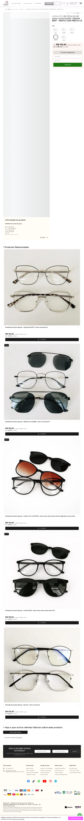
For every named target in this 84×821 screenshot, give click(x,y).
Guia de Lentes (73, 773)
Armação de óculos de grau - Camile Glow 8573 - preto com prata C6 (26, 329)
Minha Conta (58, 771)
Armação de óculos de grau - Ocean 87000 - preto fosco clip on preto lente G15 (30, 615)
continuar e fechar (75, 818)
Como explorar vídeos (75, 778)
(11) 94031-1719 (9, 774)
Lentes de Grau (45, 771)
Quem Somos (29, 773)
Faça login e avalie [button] (15, 737)
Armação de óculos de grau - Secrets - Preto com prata (22, 711)
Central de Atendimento (61, 780)
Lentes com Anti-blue (45, 775)
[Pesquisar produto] (60, 3)
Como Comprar (30, 775)
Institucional (29, 771)
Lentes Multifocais (45, 778)
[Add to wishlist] (81, 13)
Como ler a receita (74, 775)
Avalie (77, 13)
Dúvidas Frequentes (60, 773)
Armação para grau (13, 9)
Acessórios (38, 3)
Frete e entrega (59, 778)
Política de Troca (59, 775)
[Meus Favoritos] (64, 3)
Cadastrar (74, 757)
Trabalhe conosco (31, 780)
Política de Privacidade (32, 778)
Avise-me (68, 65)
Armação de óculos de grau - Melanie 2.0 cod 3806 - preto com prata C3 (27, 424)
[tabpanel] (7, 210)
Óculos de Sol (27, 3)
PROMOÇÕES (49, 3)
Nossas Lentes (44, 780)
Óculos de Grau (16, 3)
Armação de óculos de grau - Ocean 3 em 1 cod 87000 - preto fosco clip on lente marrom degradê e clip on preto (40, 520)
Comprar (43, 341)
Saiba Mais (72, 771)
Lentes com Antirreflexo (46, 773)
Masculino (22, 9)
